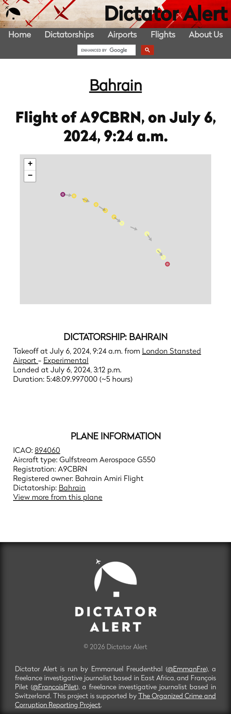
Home (19, 35)
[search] (105, 50)
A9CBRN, (114, 118)
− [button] (30, 176)
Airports (122, 35)
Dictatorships (69, 35)
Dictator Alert (165, 15)
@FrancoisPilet (55, 687)
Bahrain (115, 86)
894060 (47, 451)
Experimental (66, 361)
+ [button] (30, 164)
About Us (206, 35)
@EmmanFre (186, 669)
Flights (163, 35)
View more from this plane (57, 498)
